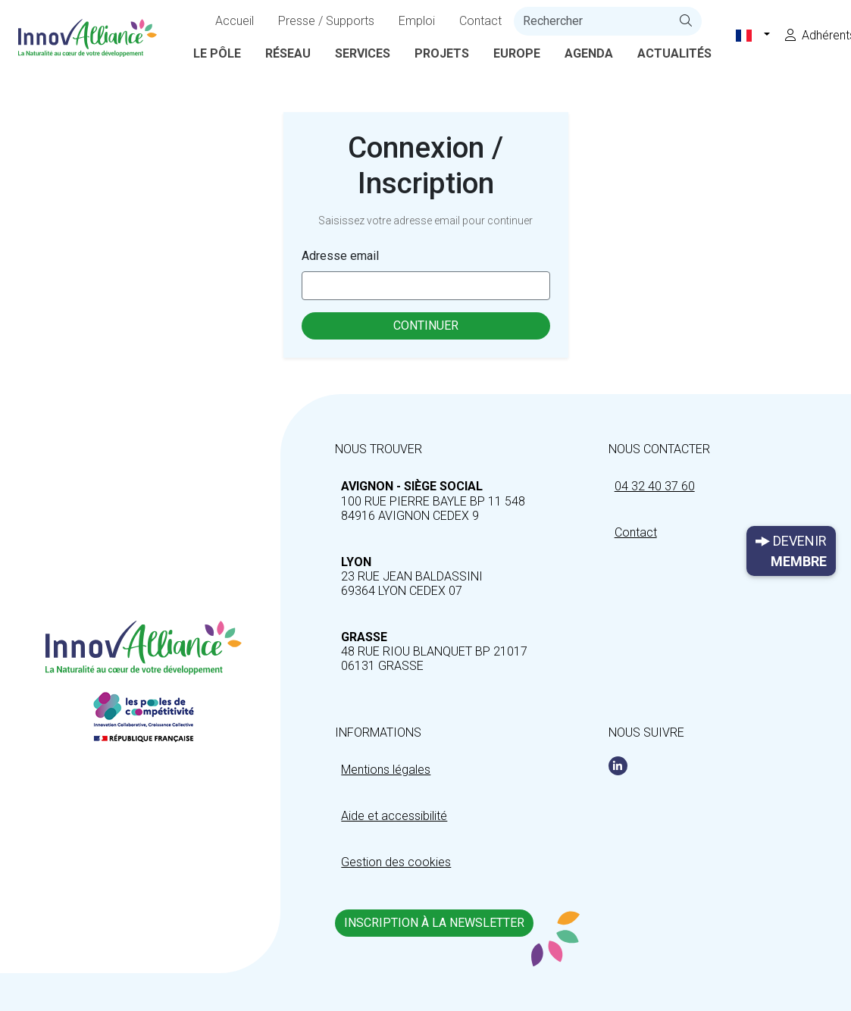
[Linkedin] (618, 765)
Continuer (425, 325)
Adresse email (340, 256)
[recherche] (592, 21)
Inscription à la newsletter (434, 923)
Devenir (791, 552)
